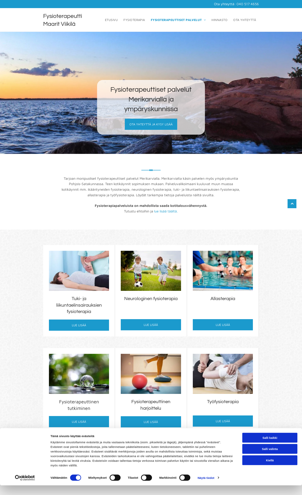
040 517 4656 (248, 4)
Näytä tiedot (206, 487)
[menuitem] (111, 20)
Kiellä (270, 470)
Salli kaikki (270, 447)
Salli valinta (270, 458)
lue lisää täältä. (166, 211)
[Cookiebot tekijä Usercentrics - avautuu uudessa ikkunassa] (25, 487)
